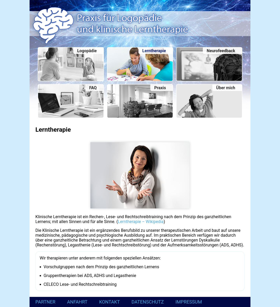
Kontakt (109, 302)
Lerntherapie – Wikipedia (141, 221)
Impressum (188, 302)
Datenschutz (147, 302)
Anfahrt (77, 302)
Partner (45, 302)
